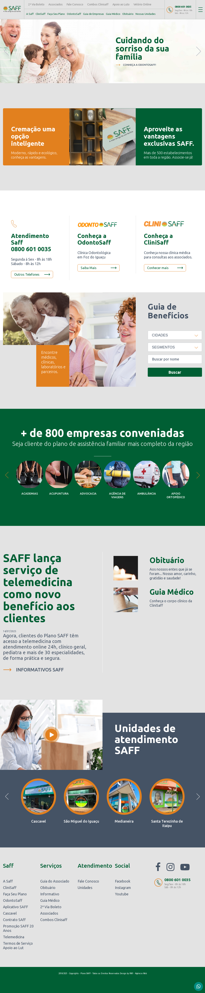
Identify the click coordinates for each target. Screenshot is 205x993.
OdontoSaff (74, 13)
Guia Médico (113, 13)
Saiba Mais (88, 268)
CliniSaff (40, 13)
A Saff (30, 13)
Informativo (49, 894)
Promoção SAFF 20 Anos (18, 928)
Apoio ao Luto (121, 4)
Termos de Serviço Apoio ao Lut (18, 945)
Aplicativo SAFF (15, 907)
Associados (55, 4)
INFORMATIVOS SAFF (40, 669)
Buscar (174, 372)
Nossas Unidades (146, 13)
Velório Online (142, 4)
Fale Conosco (75, 4)
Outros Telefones (26, 274)
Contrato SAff (14, 920)
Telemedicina (13, 937)
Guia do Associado (54, 881)
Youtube (122, 894)
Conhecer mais (158, 268)
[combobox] (175, 335)
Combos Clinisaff (98, 4)
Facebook (122, 881)
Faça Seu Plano (56, 13)
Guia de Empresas (93, 13)
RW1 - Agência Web (138, 973)
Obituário (128, 13)
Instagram (123, 888)
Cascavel (10, 913)
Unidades (85, 888)
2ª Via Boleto (36, 4)
